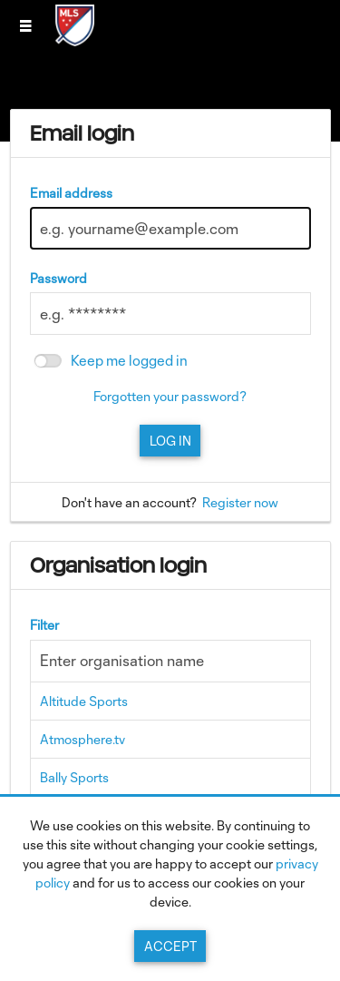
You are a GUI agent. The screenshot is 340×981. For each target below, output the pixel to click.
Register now (240, 502)
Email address (71, 193)
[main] (170, 513)
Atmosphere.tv (82, 739)
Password (58, 278)
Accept (170, 946)
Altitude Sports (84, 701)
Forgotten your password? (170, 396)
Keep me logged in (129, 361)
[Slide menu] (25, 25)
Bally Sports (74, 777)
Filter (44, 625)
